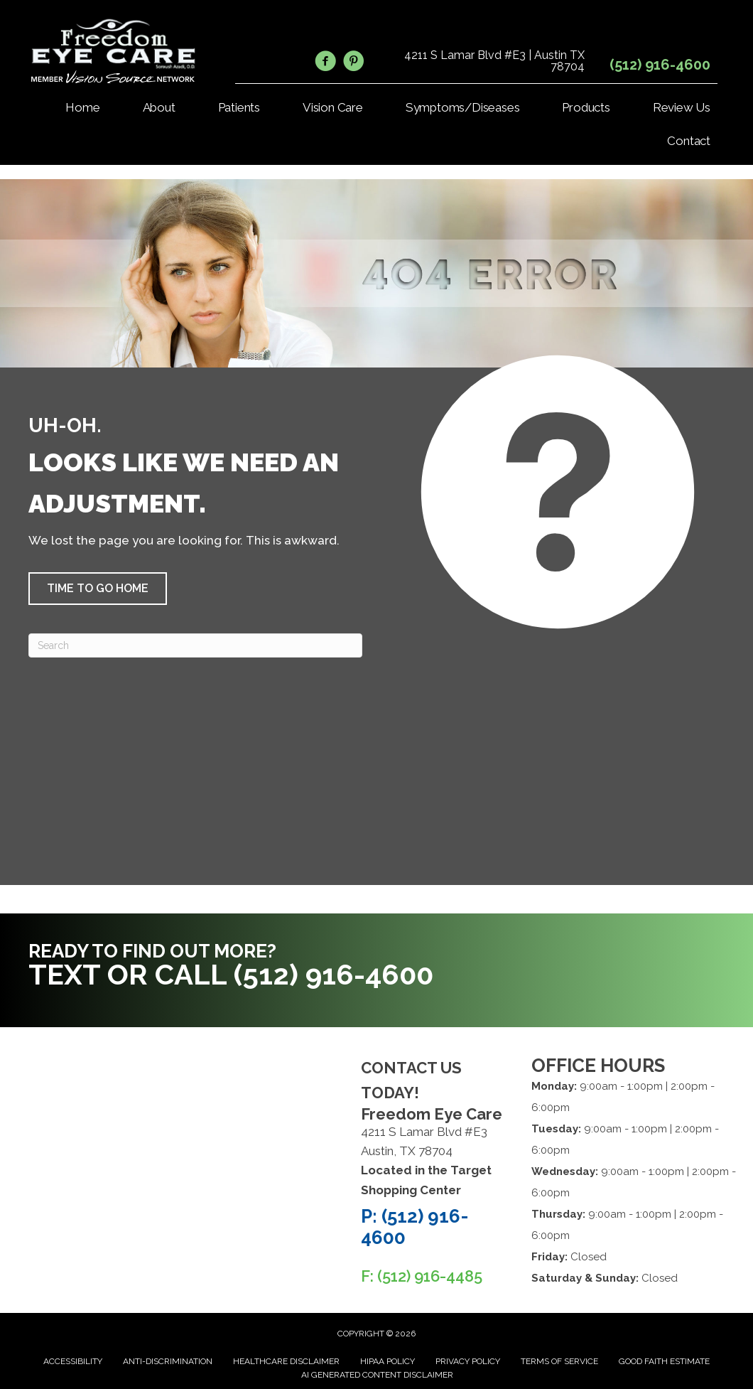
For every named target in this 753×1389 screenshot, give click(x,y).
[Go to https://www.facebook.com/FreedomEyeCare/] (325, 63)
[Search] (195, 645)
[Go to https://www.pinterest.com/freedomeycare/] (353, 63)
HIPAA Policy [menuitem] (387, 1361)
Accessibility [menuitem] (72, 1361)
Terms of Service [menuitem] (559, 1361)
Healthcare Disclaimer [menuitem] (286, 1361)
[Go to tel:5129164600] (243, 969)
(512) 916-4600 (660, 64)
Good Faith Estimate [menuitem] (664, 1361)
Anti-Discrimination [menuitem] (167, 1361)
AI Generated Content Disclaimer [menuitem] (377, 1375)
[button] (97, 588)
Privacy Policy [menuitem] (467, 1361)
